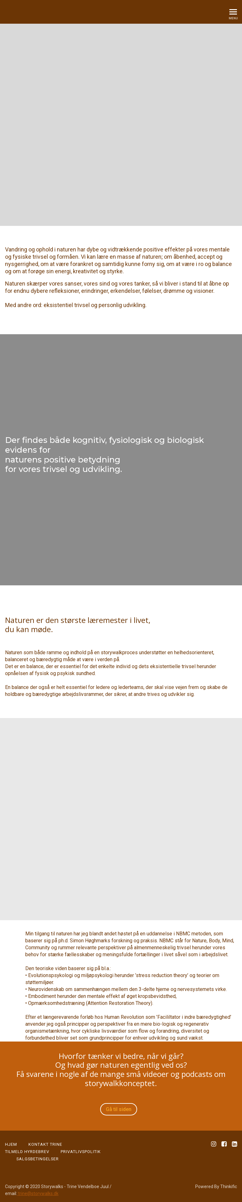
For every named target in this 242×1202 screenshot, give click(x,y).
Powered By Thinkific (216, 1186)
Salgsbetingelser (37, 1159)
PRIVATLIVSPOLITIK (81, 1151)
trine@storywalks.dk (37, 1193)
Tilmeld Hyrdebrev (27, 1151)
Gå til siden (118, 1109)
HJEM (11, 1144)
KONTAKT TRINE (45, 1144)
